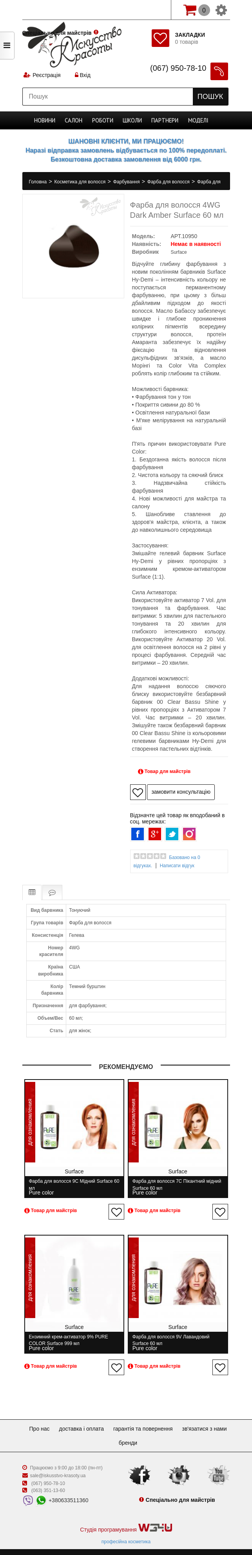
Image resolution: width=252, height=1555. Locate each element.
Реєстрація (47, 76)
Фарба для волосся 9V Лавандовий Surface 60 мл (175, 1335)
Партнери (164, 120)
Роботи (103, 120)
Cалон (75, 120)
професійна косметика (126, 1532)
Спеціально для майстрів (57, 9)
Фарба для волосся (169, 182)
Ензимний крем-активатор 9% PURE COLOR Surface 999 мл (68, 1335)
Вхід (83, 76)
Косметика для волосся (80, 182)
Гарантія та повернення (173, 1419)
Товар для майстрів (164, 771)
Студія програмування (126, 1518)
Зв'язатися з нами (112, 1433)
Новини (47, 120)
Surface (178, 252)
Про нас (63, 1419)
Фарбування (127, 182)
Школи (132, 120)
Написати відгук (177, 865)
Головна (38, 182)
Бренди (156, 1433)
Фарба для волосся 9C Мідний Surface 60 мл (71, 1184)
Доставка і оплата (108, 1419)
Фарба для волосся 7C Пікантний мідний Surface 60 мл (173, 1184)
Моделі (196, 120)
